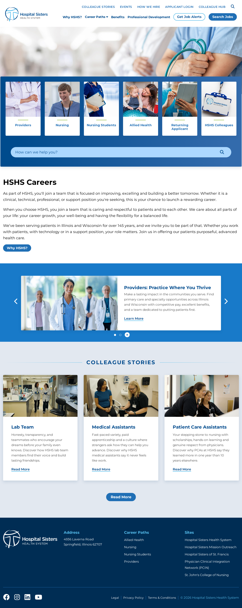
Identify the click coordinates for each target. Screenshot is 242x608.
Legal (115, 598)
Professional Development (149, 17)
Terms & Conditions (162, 598)
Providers (131, 561)
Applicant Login (179, 7)
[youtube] (38, 597)
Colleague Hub (212, 7)
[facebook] (6, 597)
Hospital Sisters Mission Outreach (210, 547)
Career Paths (96, 17)
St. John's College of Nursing (207, 575)
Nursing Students (137, 554)
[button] (16, 301)
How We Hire (148, 7)
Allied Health (134, 540)
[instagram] (17, 597)
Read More (121, 497)
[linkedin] (27, 597)
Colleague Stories (98, 7)
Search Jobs (222, 17)
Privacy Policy (133, 598)
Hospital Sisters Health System (208, 540)
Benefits (118, 17)
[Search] (233, 7)
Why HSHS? (72, 17)
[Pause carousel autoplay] (127, 334)
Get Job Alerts (189, 17)
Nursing (130, 547)
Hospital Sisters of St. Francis (207, 554)
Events (126, 7)
